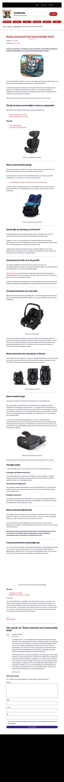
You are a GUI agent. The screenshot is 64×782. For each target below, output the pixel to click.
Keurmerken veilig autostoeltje (17, 127)
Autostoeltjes (16, 43)
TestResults (19, 13)
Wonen (17, 21)
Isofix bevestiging (13, 273)
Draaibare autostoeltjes (15, 593)
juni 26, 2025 (15, 636)
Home (4, 26)
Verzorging (37, 21)
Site (7, 714)
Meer (56, 21)
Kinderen (47, 21)
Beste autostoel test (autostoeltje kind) (30, 36)
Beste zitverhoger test (15, 125)
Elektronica (7, 21)
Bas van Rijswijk (10, 619)
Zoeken (53, 14)
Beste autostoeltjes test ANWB (18, 114)
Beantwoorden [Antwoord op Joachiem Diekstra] (16, 672)
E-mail (8, 707)
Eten (27, 21)
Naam (8, 700)
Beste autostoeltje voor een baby (18, 116)
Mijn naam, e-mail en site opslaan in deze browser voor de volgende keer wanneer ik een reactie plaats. (32, 722)
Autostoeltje (16, 26)
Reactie (9, 682)
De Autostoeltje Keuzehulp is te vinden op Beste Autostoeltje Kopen (28, 182)
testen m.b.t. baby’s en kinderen (21, 595)
